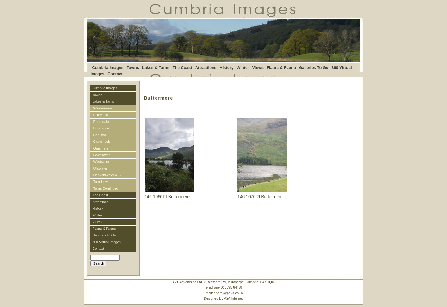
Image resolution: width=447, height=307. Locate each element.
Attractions (206, 67)
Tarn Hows (101, 182)
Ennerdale (101, 121)
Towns (133, 67)
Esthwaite (100, 115)
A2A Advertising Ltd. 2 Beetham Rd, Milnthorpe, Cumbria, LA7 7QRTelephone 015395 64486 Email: (223, 290)
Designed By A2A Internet (223, 298)
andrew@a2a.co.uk (228, 293)
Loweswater (102, 155)
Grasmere (101, 148)
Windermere (102, 108)
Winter (243, 67)
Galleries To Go (313, 67)
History (226, 67)
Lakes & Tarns (155, 67)
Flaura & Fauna (281, 67)
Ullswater (100, 168)
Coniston (100, 135)
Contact (114, 74)
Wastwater (101, 162)
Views (258, 67)
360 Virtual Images (107, 242)
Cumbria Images (108, 67)
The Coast (182, 67)
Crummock (101, 141)
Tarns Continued (105, 188)
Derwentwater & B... (108, 175)
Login (94, 269)
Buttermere (101, 128)
